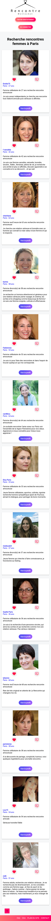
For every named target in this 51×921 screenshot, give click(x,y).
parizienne (7, 744)
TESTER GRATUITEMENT (25, 19)
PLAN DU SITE (33, 918)
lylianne (6, 678)
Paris (5, 86)
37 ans (11, 548)
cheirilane (7, 216)
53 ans (11, 350)
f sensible (7, 150)
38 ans (11, 746)
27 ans (11, 86)
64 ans (11, 416)
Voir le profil (25, 108)
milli (4, 876)
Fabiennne (7, 348)
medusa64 (7, 546)
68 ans (11, 680)
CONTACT (45, 918)
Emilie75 (6, 84)
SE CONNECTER (25, 27)
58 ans (11, 284)
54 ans (11, 812)
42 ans (11, 152)
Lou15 (5, 810)
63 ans (11, 218)
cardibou (6, 414)
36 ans (11, 614)
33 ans (11, 482)
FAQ (18, 918)
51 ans (11, 878)
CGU (24, 918)
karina (5, 282)
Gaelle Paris (8, 612)
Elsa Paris (7, 480)
